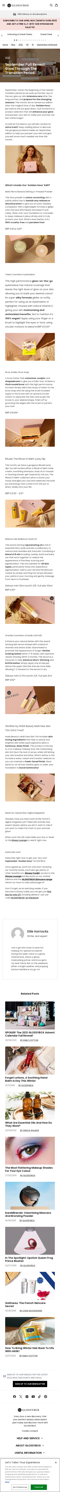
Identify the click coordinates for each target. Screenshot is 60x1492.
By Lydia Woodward (31, 1310)
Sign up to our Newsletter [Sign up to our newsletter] (30, 1383)
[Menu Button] (3, 5)
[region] (30, 1475)
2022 (21, 44)
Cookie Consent (30, 1430)
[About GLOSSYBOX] (30, 1445)
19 (33, 44)
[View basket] (56, 5)
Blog (13, 44)
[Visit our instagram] (27, 1396)
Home (5, 44)
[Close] (56, 1462)
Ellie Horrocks (37, 931)
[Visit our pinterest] (46, 1396)
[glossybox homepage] (19, 5)
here (7, 1482)
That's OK (38, 1487)
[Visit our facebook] (14, 1396)
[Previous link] (2, 35)
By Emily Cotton (29, 1040)
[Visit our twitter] (21, 1396)
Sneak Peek (46, 34)
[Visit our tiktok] (39, 1396)
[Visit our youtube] (33, 1396)
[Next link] (58, 35)
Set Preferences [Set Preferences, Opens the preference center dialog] (20, 1487)
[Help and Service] (30, 1438)
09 (27, 44)
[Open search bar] (51, 5)
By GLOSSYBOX (25, 1085)
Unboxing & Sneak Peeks (19, 34)
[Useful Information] (30, 1452)
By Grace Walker (29, 1130)
